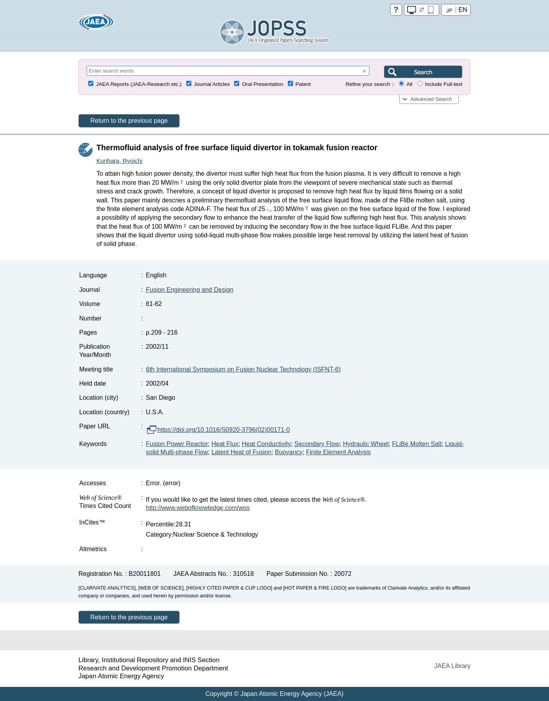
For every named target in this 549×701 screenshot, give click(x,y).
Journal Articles (212, 84)
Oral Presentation (262, 84)
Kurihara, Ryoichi (119, 160)
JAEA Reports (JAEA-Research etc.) (139, 84)
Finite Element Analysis (338, 452)
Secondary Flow (317, 444)
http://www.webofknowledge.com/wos (198, 507)
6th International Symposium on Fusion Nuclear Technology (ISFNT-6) (243, 369)
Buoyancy (288, 452)
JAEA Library (452, 666)
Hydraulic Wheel (365, 444)
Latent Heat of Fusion (241, 452)
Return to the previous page (128, 120)
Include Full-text (443, 84)
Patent (303, 84)
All (409, 84)
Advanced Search (431, 99)
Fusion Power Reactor (177, 444)
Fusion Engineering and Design (189, 289)
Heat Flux (224, 444)
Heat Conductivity (266, 444)
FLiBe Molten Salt (417, 444)
